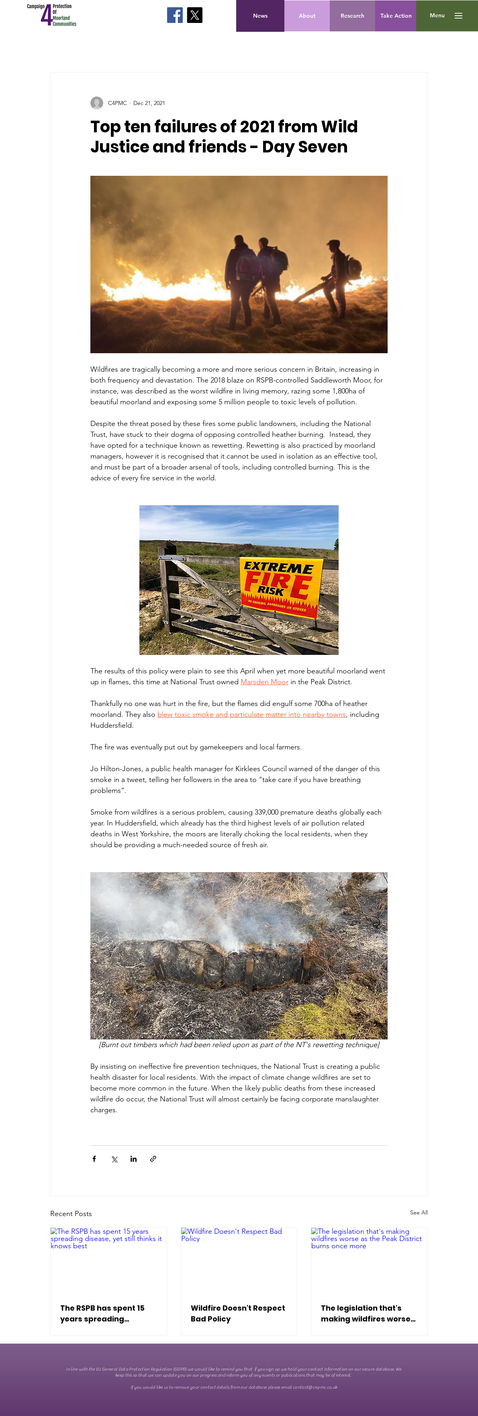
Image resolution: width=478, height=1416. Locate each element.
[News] (260, 16)
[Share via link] (153, 1159)
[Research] (352, 15)
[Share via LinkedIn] (133, 1159)
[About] (307, 15)
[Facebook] (175, 15)
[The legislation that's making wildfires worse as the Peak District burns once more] (369, 1260)
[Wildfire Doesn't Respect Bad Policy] (239, 1260)
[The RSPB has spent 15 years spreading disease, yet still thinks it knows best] (109, 1260)
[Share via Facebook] (94, 1159)
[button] (437, 15)
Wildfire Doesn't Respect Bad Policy (238, 1313)
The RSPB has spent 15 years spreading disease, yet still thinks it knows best (107, 1313)
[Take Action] (396, 15)
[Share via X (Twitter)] (114, 1159)
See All (419, 1212)
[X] (194, 15)
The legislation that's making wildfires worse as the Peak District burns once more (366, 1313)
